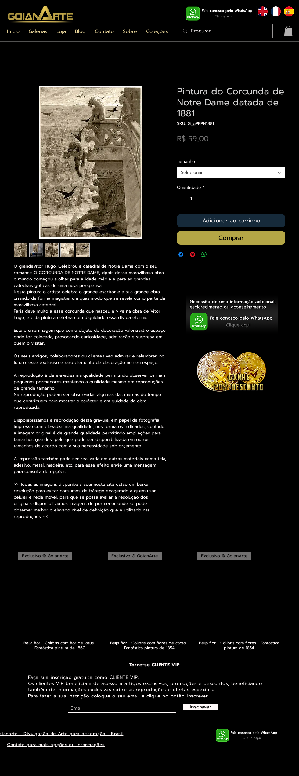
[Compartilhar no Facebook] (181, 254)
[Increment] (200, 198)
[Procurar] (225, 31)
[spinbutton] (191, 198)
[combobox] (231, 172)
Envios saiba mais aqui (200, 149)
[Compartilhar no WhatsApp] (204, 254)
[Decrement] (182, 198)
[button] (38, 31)
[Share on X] (215, 254)
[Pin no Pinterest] (192, 254)
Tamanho (186, 161)
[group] (149, 601)
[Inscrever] (200, 707)
